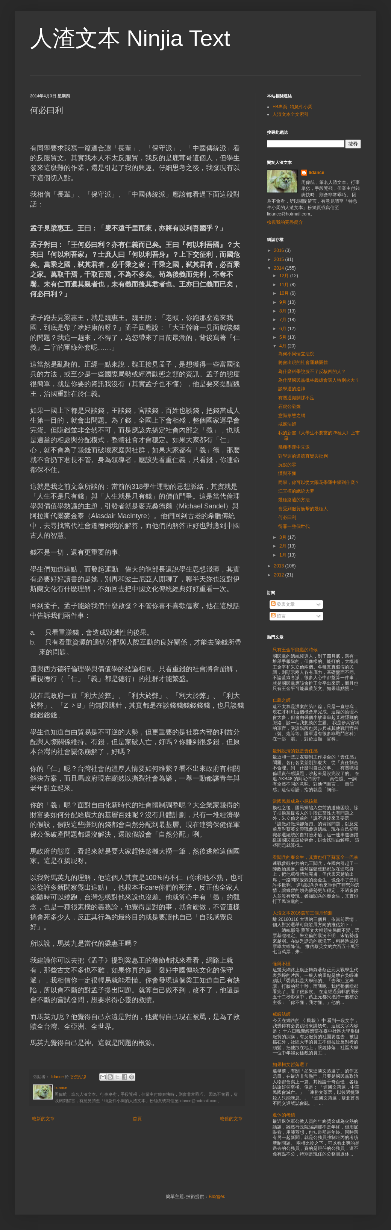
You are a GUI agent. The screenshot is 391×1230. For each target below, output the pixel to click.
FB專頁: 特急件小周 (292, 106)
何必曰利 (287, 517)
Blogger (216, 1196)
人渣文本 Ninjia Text (130, 38)
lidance (316, 172)
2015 (279, 259)
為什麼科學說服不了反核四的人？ (312, 371)
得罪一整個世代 (294, 526)
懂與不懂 (287, 473)
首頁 (137, 1118)
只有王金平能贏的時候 (295, 649)
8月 (283, 311)
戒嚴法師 (287, 424)
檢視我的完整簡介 (285, 222)
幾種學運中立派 (294, 447)
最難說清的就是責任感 (295, 751)
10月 (284, 293)
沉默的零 (287, 464)
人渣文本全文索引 (291, 114)
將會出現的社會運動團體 (303, 362)
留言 (278, 616)
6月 (283, 328)
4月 (283, 346)
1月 (283, 555)
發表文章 (283, 604)
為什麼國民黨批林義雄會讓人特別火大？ (318, 380)
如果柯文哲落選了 (291, 1064)
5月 (283, 337)
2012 (279, 575)
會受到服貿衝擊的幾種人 (303, 508)
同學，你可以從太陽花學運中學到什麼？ (318, 482)
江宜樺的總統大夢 (296, 491)
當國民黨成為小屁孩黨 (295, 801)
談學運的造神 (291, 388)
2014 (279, 268)
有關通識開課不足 (296, 397)
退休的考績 (284, 1115)
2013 (279, 566)
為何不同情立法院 (296, 353)
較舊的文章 (231, 1118)
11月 (284, 284)
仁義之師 (282, 700)
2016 (279, 250)
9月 (283, 302)
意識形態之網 (291, 415)
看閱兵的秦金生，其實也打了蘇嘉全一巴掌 (315, 857)
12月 (284, 275)
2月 (283, 546)
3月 (283, 537)
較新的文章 (43, 1118)
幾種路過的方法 (294, 499)
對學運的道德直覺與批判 (303, 456)
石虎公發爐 (289, 406)
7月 (283, 319)
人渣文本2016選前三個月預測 (302, 913)
